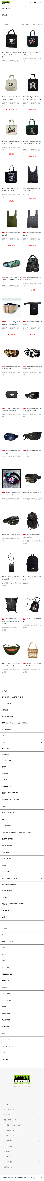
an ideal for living (7, 891)
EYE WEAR (5, 980)
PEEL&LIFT (5, 748)
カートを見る (8, 1162)
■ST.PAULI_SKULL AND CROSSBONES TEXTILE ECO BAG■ (11, 54)
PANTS (4, 947)
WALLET (5, 987)
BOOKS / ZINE (6, 729)
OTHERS (5, 1059)
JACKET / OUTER (7, 941)
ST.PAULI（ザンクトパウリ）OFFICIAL (14, 723)
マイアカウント (9, 1146)
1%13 (4, 865)
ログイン (7, 1156)
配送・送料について (10, 1109)
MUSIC (4, 1053)
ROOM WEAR (6, 1000)
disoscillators (6, 773)
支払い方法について (10, 1120)
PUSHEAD (5, 872)
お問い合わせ (8, 1167)
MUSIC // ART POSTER (9, 878)
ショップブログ (9, 1135)
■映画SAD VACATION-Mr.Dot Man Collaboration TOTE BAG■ (32, 143)
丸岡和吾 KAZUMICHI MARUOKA (13, 904)
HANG (4, 742)
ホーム (3, 8)
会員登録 (7, 1151)
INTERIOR (5, 1026)
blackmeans (6, 754)
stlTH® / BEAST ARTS (9, 813)
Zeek (3, 917)
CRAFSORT (6, 910)
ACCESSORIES (7, 974)
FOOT (4, 1007)
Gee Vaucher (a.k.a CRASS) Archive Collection (16, 832)
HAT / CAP (5, 967)
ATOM (10, 1141)
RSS (5, 1141)
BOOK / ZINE (6, 1040)
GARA (4, 767)
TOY (3, 1033)
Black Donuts (6, 852)
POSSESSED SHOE (8, 703)
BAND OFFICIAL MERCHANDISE (12, 697)
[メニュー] (41, 3)
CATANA (5, 736)
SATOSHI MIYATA (7, 845)
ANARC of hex (6, 858)
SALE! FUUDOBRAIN (9, 884)
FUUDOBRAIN (6, 761)
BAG (9, 8)
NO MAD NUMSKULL (9, 716)
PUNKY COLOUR (7, 826)
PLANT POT (6, 1020)
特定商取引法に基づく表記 (12, 1125)
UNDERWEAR (6, 994)
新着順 (40, 24)
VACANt (4, 780)
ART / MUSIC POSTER (9, 1046)
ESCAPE (5, 897)
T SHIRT (4, 954)
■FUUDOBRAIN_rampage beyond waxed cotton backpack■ (11, 621)
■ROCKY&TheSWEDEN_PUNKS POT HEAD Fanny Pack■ (11, 279)
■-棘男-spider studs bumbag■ (11, 534)
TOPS (4, 934)
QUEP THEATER (7, 839)
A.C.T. (4, 819)
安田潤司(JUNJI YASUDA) (10, 793)
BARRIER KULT (7, 786)
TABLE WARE (6, 1013)
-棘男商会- (5, 710)
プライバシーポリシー (11, 1130)
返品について (8, 1114)
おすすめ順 (25, 24)
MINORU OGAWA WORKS (10, 799)
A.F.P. (4, 806)
